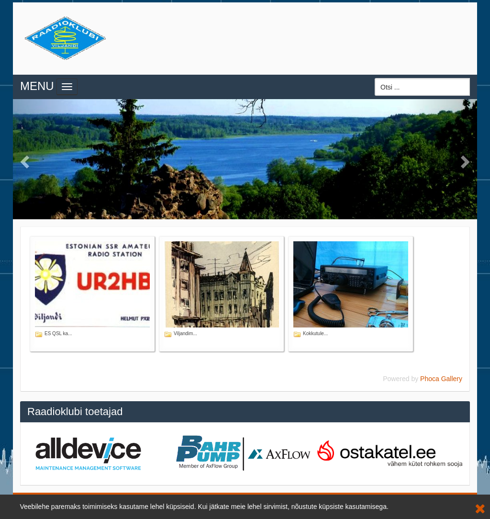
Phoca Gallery (441, 379)
